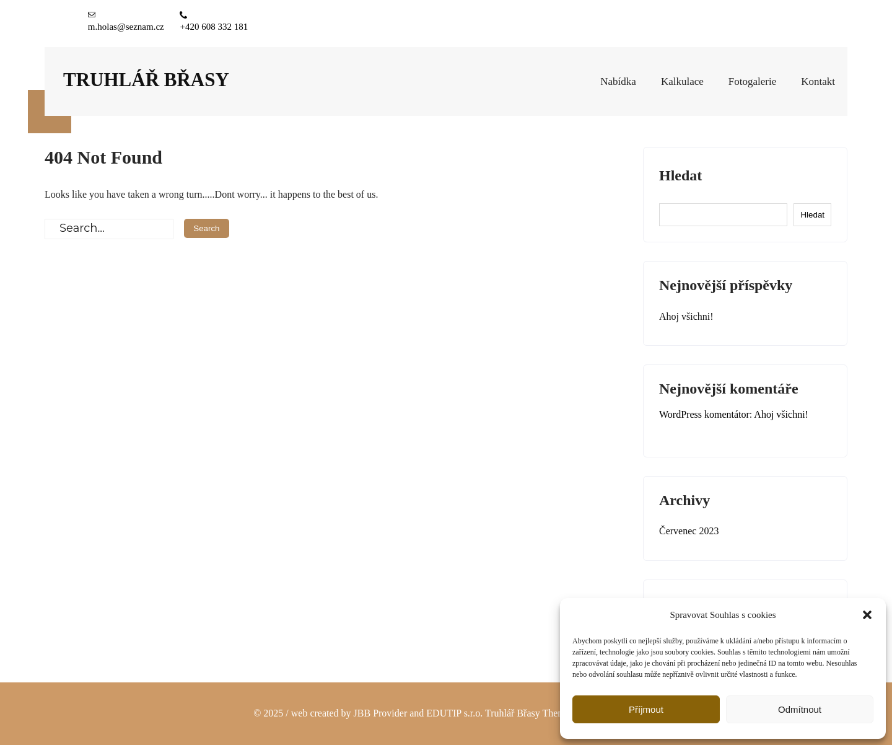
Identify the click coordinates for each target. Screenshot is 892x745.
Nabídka (618, 81)
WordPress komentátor (704, 414)
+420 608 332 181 (214, 27)
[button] (867, 615)
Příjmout (646, 709)
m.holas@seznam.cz (126, 27)
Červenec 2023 (689, 531)
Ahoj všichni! (686, 316)
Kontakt (818, 81)
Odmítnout (799, 709)
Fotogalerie (752, 81)
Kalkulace (682, 81)
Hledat (680, 175)
